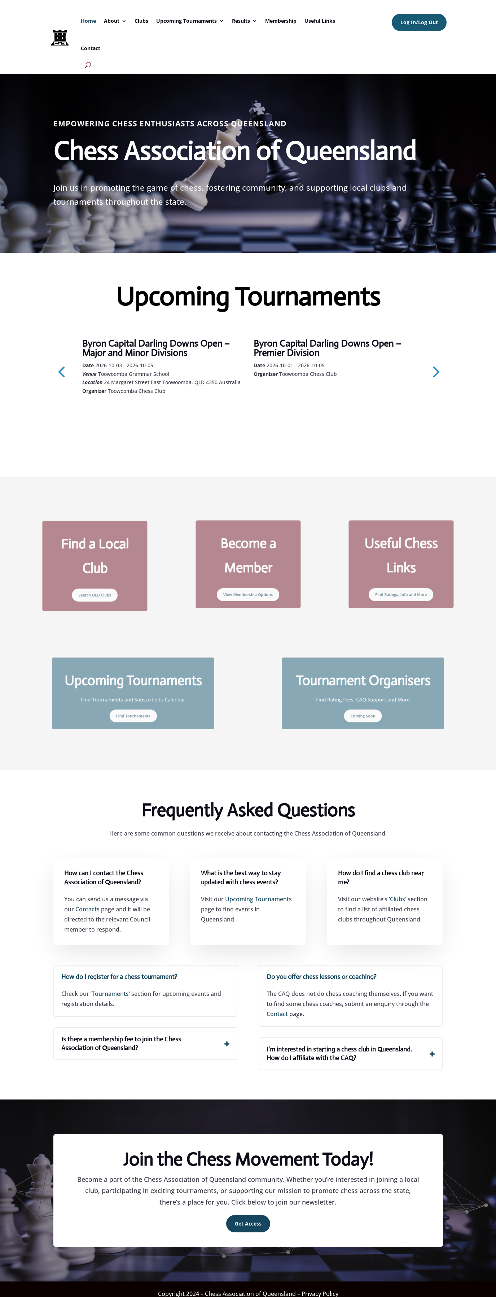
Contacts (87, 909)
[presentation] (61, 371)
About (111, 20)
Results (241, 20)
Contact (90, 48)
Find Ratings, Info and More (401, 585)
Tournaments (110, 994)
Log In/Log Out (419, 22)
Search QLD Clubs (95, 585)
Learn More (115, 410)
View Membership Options (248, 585)
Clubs (141, 20)
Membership (281, 20)
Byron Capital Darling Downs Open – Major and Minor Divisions (156, 348)
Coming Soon (363, 708)
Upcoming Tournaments (186, 20)
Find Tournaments (133, 708)
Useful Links (319, 20)
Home (88, 20)
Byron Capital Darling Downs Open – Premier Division (327, 348)
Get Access (248, 1223)
